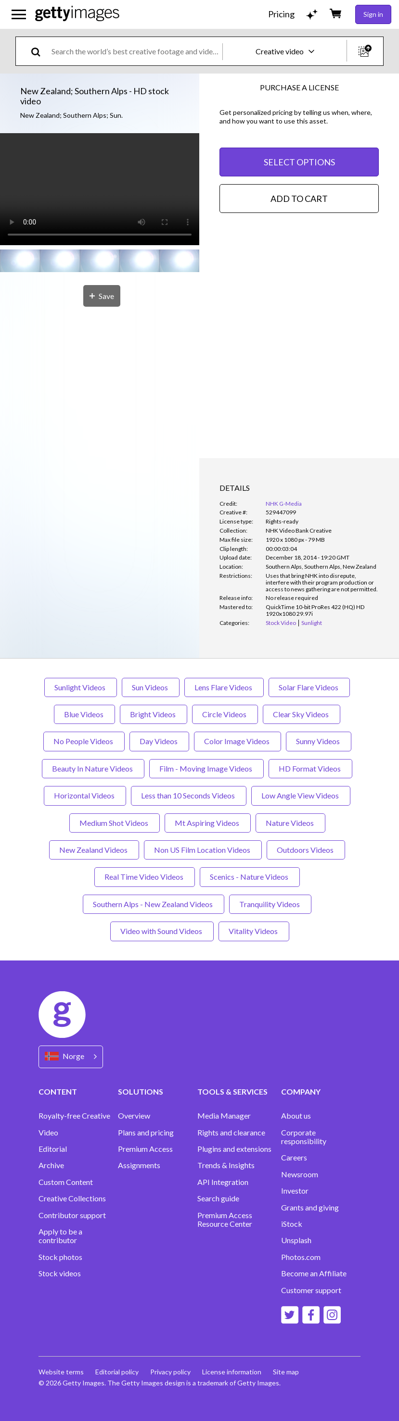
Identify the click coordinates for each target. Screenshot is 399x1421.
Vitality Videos (254, 930)
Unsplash (296, 1240)
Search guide (218, 1198)
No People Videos (84, 741)
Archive (51, 1165)
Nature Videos (290, 822)
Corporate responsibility (303, 1137)
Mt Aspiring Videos (208, 822)
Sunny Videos (318, 741)
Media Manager (224, 1115)
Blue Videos (84, 714)
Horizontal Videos (85, 795)
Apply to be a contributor (60, 1236)
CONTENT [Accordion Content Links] (58, 1091)
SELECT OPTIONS (299, 162)
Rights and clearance (231, 1132)
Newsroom (299, 1174)
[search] (39, 51)
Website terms (61, 1372)
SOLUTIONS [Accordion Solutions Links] (140, 1091)
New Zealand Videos (94, 849)
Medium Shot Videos (114, 822)
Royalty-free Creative (74, 1115)
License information (231, 1372)
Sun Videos (150, 687)
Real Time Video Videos (144, 876)
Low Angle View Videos (300, 795)
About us (296, 1115)
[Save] (101, 296)
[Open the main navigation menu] (19, 14)
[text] (135, 51)
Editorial (53, 1149)
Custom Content (66, 1182)
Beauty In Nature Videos (93, 768)
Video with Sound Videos (162, 930)
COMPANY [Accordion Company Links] (301, 1091)
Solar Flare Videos (309, 687)
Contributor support (72, 1215)
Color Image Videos (237, 741)
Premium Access (145, 1149)
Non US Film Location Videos (203, 849)
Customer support (311, 1290)
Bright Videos (153, 714)
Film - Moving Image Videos (206, 768)
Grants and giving (310, 1207)
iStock (291, 1224)
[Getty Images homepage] (77, 14)
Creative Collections (72, 1198)
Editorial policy (117, 1372)
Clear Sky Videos (301, 714)
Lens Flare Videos (224, 687)
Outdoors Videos (306, 849)
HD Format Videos (310, 768)
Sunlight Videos (80, 687)
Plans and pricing (146, 1132)
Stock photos (60, 1257)
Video (48, 1132)
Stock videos (60, 1273)
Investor (295, 1190)
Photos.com (301, 1257)
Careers (294, 1157)
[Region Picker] (71, 1057)
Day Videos (159, 741)
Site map (286, 1372)
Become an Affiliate (314, 1273)
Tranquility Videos (270, 904)
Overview (134, 1115)
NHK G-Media (284, 503)
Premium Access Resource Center (224, 1219)
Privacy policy (170, 1372)
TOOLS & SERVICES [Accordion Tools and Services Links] (232, 1091)
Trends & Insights (226, 1165)
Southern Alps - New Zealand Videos (153, 904)
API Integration (222, 1182)
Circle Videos (225, 714)
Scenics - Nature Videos (250, 876)
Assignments (139, 1165)
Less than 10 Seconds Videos (188, 795)
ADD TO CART (299, 198)
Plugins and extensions (234, 1149)
